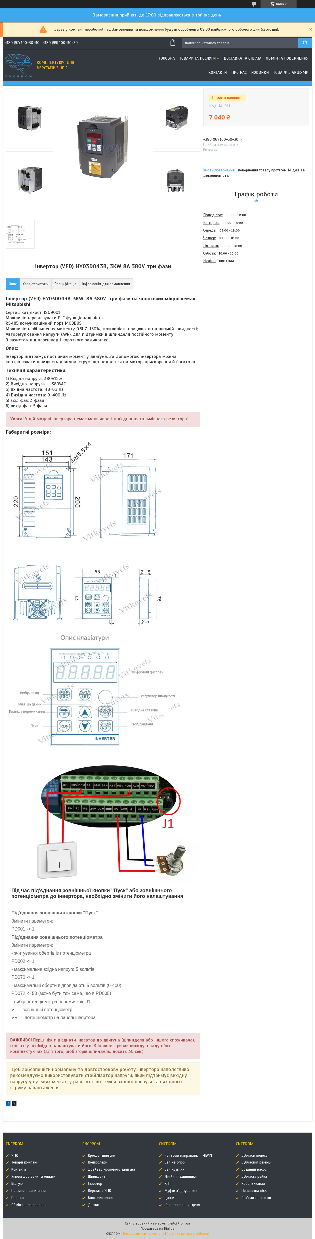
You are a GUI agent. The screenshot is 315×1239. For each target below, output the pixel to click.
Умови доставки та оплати (33, 1176)
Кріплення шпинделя (182, 1205)
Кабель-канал (253, 1183)
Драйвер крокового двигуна (111, 1169)
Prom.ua (184, 1223)
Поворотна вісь (254, 1190)
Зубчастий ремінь (256, 1162)
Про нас (239, 72)
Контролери (97, 1162)
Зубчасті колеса (255, 1155)
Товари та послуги (197, 58)
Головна (167, 58)
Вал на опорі (175, 1162)
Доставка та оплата (242, 58)
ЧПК (14, 1155)
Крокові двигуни (101, 1155)
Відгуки (17, 1183)
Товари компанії (24, 1162)
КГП (168, 1183)
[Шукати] (305, 43)
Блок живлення (100, 1198)
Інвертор (95, 1183)
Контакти (217, 72)
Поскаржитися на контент (143, 1234)
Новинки (260, 72)
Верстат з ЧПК (99, 1190)
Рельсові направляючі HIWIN (188, 1155)
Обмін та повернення (287, 58)
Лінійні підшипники (181, 1176)
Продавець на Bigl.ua (158, 1228)
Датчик (94, 1205)
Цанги (169, 1198)
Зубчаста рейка (254, 1176)
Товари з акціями (290, 72)
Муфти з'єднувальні (181, 1190)
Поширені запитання (28, 1190)
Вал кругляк (174, 1169)
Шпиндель (97, 1176)
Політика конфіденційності (188, 1234)
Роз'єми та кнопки (256, 1198)
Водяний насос (254, 1169)
